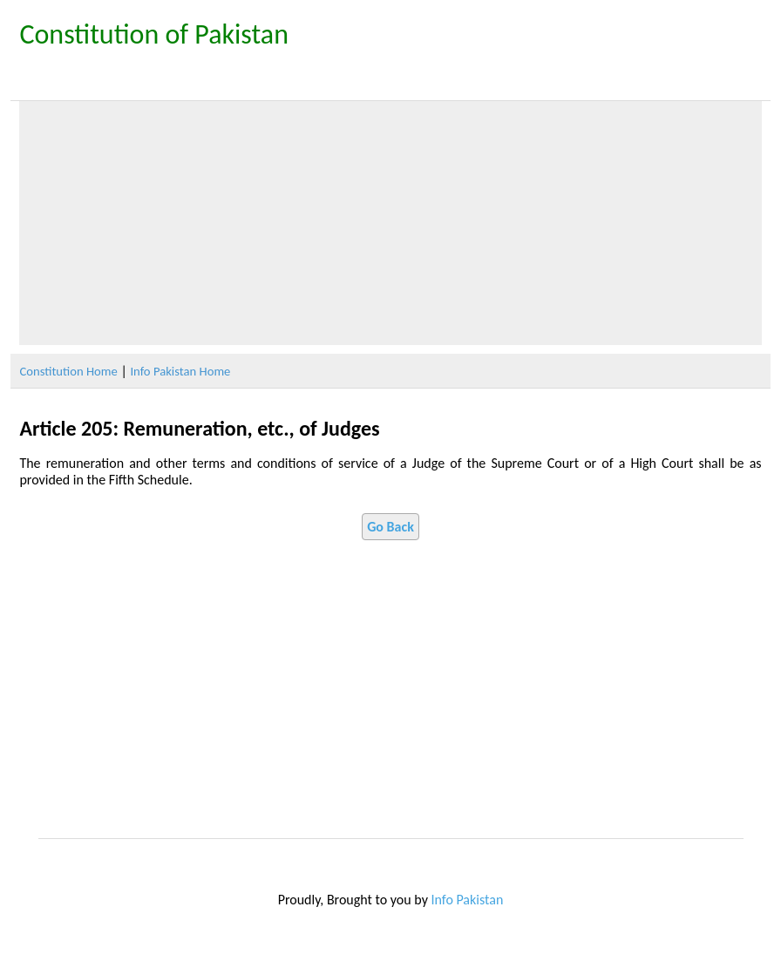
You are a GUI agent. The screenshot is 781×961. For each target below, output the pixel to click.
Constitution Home (68, 371)
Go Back (390, 526)
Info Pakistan (467, 899)
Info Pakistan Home (180, 371)
